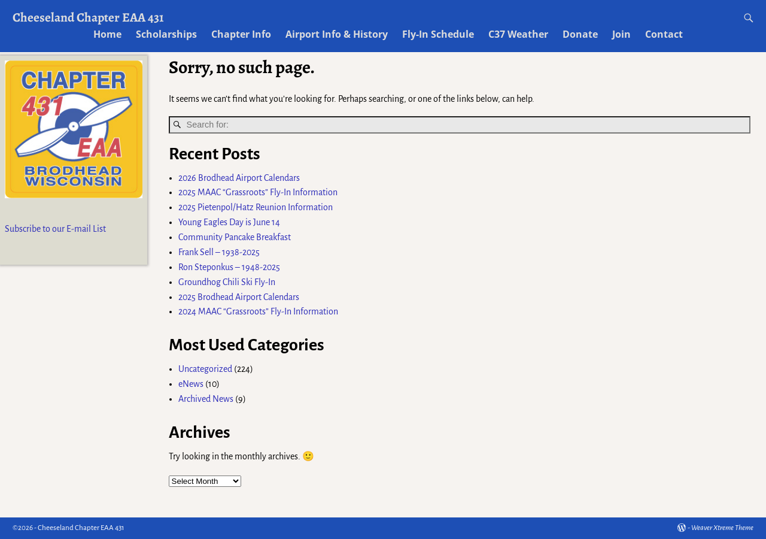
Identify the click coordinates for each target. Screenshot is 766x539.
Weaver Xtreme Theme (722, 528)
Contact (664, 34)
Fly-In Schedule (438, 34)
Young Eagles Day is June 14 (229, 222)
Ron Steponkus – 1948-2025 (229, 267)
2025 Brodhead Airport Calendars (238, 297)
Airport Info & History (336, 34)
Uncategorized (205, 369)
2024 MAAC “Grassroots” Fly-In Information (258, 311)
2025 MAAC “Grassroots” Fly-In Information (258, 192)
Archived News (205, 399)
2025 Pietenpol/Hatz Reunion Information (255, 207)
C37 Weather (518, 34)
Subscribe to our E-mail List (55, 229)
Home (107, 34)
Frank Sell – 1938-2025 (219, 252)
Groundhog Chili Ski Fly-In (226, 282)
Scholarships (166, 34)
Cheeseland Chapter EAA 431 (88, 17)
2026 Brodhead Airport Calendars (239, 178)
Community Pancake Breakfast (234, 237)
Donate (580, 34)
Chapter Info (241, 34)
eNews (190, 384)
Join (621, 34)
